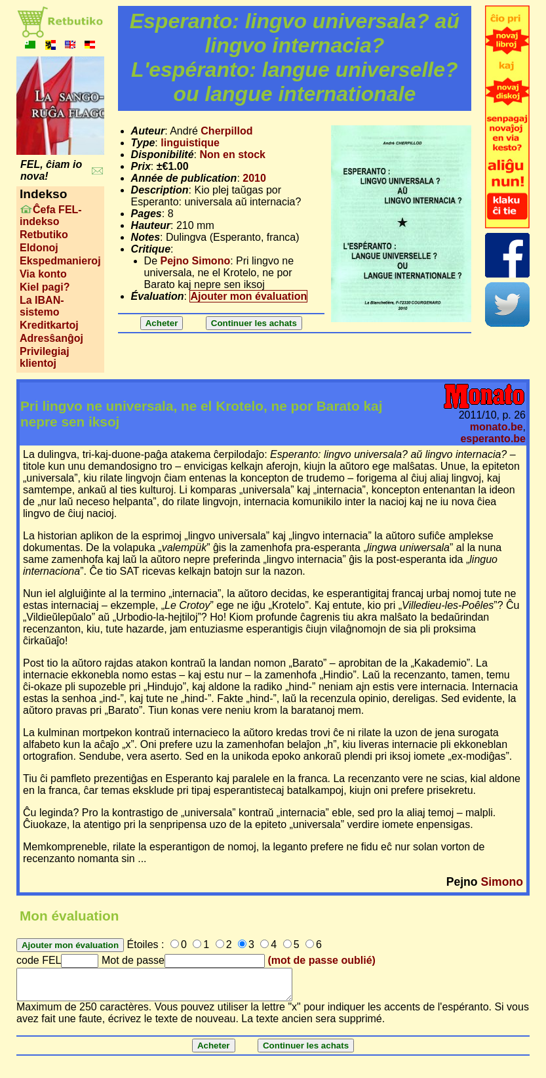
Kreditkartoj (49, 325)
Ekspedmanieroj (60, 260)
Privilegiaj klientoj (44, 357)
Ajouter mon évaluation (248, 296)
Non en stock (232, 154)
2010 (254, 178)
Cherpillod (226, 130)
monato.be (496, 426)
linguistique (190, 142)
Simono (502, 881)
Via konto (43, 274)
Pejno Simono (196, 260)
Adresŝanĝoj (51, 338)
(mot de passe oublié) (321, 960)
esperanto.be (493, 438)
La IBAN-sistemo (42, 306)
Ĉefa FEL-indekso (51, 215)
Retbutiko (44, 234)
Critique (150, 249)
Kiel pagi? (44, 287)
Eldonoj (39, 247)
